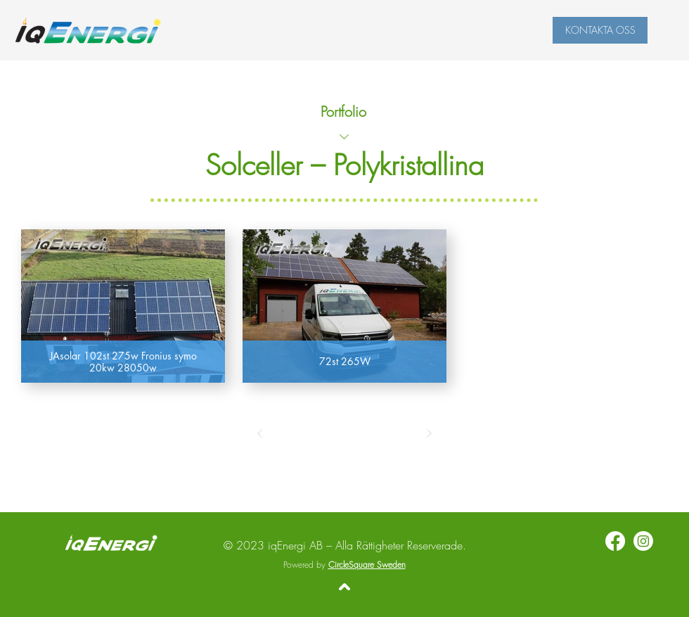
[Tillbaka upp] (344, 587)
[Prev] (260, 433)
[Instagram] (643, 541)
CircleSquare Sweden (367, 565)
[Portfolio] (344, 111)
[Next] (429, 433)
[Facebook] (615, 541)
